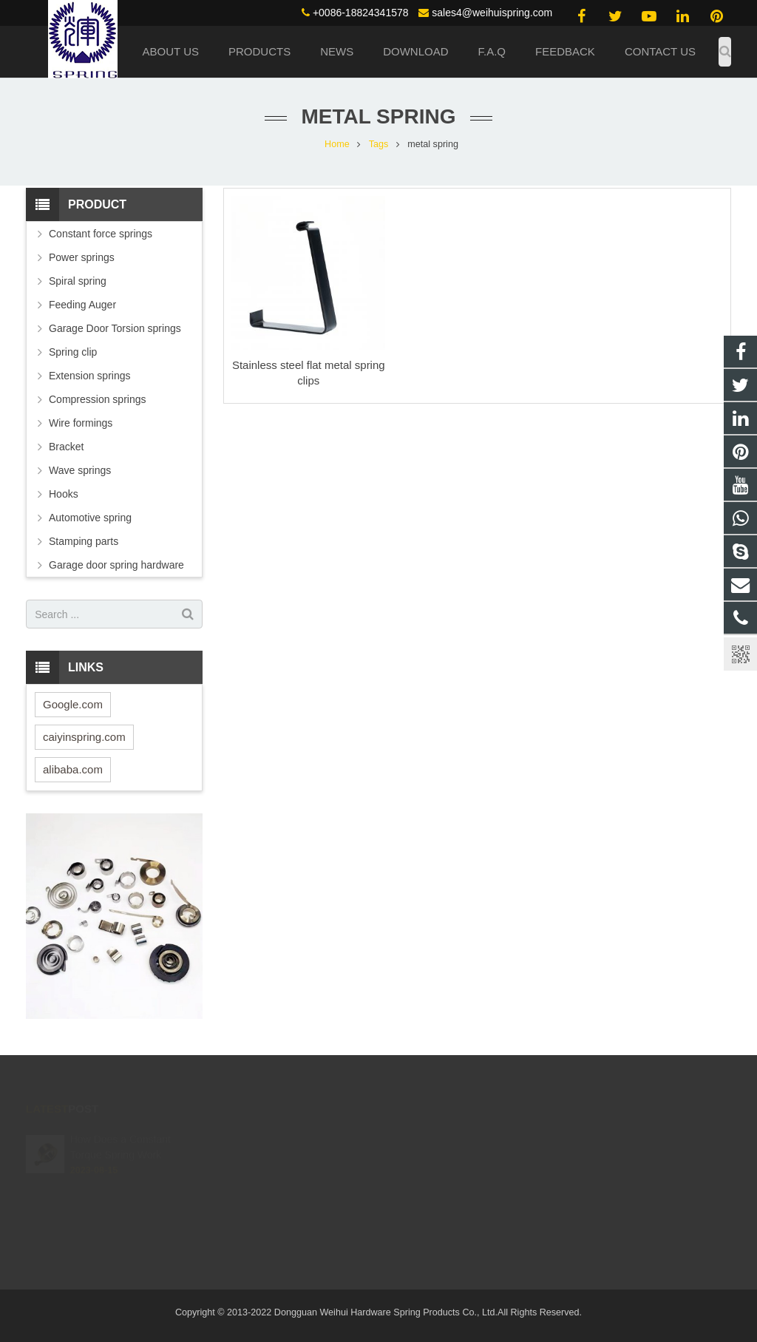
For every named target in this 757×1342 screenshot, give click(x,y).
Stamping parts (83, 541)
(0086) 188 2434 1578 (451, 1133)
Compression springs (97, 399)
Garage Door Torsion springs (115, 328)
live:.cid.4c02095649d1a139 (463, 1198)
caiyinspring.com (84, 737)
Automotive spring (90, 517)
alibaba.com (73, 769)
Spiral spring (77, 281)
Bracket (66, 447)
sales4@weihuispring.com (492, 12)
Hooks (63, 494)
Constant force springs (100, 234)
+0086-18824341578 (361, 12)
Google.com (73, 704)
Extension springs (90, 376)
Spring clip (73, 352)
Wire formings (80, 423)
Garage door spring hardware (116, 565)
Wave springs (80, 470)
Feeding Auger (82, 305)
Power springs (82, 257)
